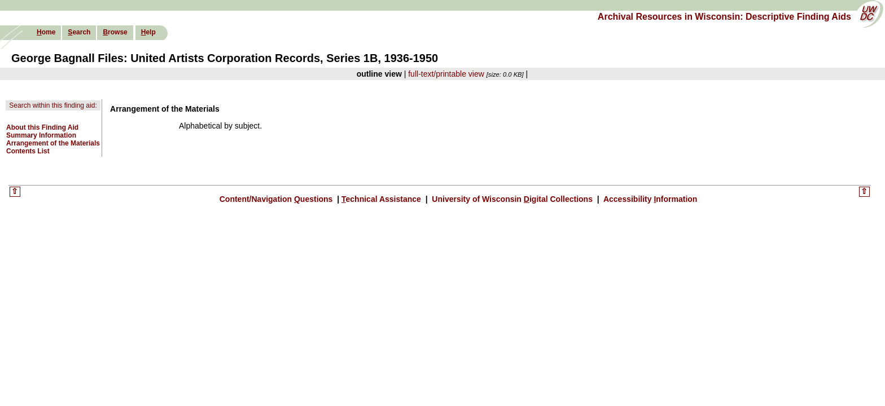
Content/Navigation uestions (277, 199)
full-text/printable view (446, 73)
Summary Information (41, 135)
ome (46, 32)
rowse (115, 32)
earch (79, 32)
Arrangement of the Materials (53, 143)
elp (148, 32)
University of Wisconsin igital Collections (512, 199)
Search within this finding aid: (53, 105)
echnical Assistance (382, 199)
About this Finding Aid (42, 127)
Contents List (28, 151)
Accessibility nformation (650, 199)
